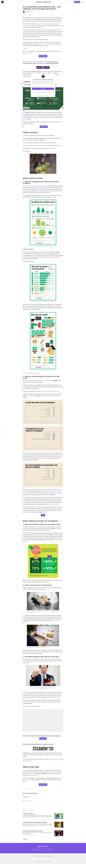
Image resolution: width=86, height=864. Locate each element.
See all (26, 839)
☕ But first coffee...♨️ (28, 814)
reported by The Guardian (53, 697)
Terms (46, 856)
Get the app (48, 858)
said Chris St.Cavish (54, 504)
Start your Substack (39, 859)
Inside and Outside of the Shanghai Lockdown (35, 822)
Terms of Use (48, 91)
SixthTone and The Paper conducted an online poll (35, 186)
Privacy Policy (51, 92)
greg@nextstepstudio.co (28, 76)
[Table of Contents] (1, 432)
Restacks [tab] (29, 796)
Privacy (43, 856)
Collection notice (51, 856)
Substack (37, 861)
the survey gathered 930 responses (50, 391)
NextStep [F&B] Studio (39, 62)
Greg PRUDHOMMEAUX (29, 11)
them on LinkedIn (27, 761)
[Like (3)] (24, 15)
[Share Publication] (73, 2)
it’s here (29, 53)
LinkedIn (51, 772)
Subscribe (77, 2)
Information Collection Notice (43, 92)
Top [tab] (24, 810)
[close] (54, 75)
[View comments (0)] (28, 15)
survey (30, 382)
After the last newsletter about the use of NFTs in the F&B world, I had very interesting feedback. (37, 833)
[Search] (70, 2)
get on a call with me (45, 44)
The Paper (39, 189)
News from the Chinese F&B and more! (33, 831)
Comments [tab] (25, 796)
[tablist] (27, 797)
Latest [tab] (27, 810)
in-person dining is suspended (44, 24)
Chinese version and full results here (31, 373)
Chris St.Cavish (46, 380)
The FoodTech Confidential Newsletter (32, 71)
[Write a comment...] (44, 802)
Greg (25, 48)
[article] (43, 816)
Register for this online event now (33, 122)
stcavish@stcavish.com (54, 759)
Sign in (82, 2)
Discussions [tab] (31, 810)
